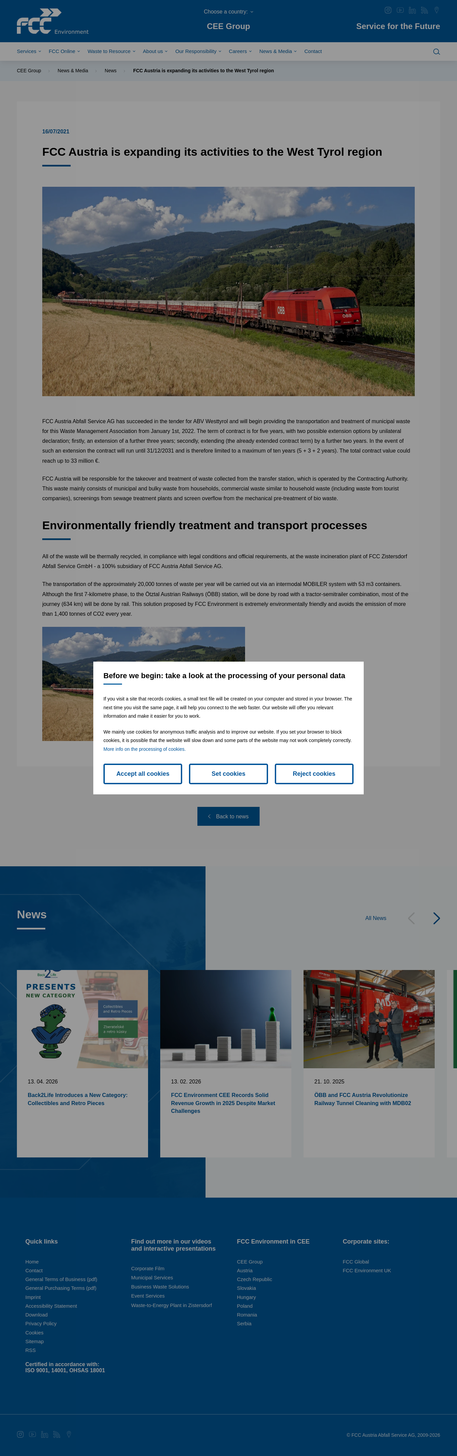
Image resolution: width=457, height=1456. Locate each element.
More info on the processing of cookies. (144, 749)
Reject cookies (314, 773)
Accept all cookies (142, 773)
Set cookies (228, 773)
